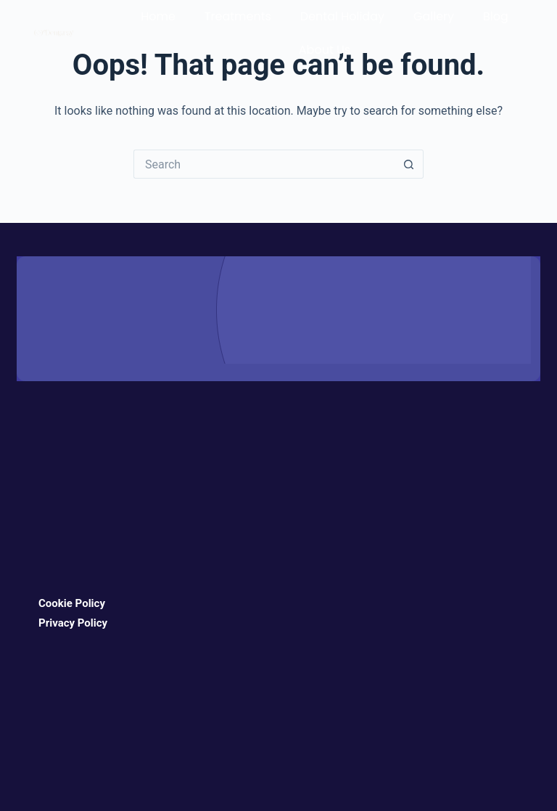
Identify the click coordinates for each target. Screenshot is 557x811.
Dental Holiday (342, 16)
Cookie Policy (71, 603)
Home (158, 16)
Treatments (238, 16)
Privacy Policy (72, 622)
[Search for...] (264, 164)
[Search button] (409, 164)
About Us (324, 49)
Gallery (433, 16)
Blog (495, 16)
